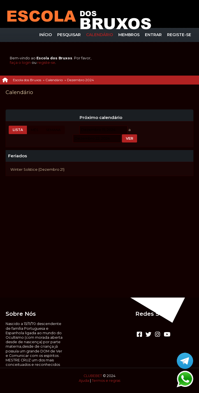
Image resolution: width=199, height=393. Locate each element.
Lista (18, 130)
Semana (53, 130)
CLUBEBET (93, 376)
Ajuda (84, 380)
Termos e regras (106, 380)
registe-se (46, 62)
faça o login (20, 62)
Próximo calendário (101, 117)
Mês (34, 130)
